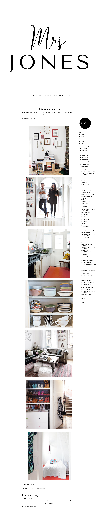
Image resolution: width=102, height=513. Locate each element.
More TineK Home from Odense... (88, 171)
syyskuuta (84, 150)
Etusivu (48, 500)
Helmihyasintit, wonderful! (87, 208)
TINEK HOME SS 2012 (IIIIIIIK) (87, 287)
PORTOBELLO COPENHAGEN (87, 168)
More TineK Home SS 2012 (87, 275)
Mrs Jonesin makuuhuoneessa (87, 282)
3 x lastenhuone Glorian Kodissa (88, 231)
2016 (82, 136)
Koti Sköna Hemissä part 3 (87, 260)
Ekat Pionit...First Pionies (86, 286)
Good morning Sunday (86, 192)
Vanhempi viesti (72, 500)
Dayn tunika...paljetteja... (86, 280)
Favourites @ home (85, 232)
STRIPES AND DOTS (85, 201)
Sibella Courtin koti (85, 237)
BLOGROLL (68, 95)
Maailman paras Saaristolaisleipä (88, 268)
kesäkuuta (84, 155)
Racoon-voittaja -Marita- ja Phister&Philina (87, 256)
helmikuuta (84, 162)
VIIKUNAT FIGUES (85, 203)
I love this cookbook (85, 289)
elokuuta (84, 152)
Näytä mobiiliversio (49, 503)
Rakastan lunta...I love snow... (87, 262)
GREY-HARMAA (84, 223)
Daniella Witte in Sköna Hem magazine (87, 188)
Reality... (83, 241)
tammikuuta (84, 164)
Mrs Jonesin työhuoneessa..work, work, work (88, 292)
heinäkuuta (84, 154)
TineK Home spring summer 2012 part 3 (88, 265)
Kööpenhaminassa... (85, 267)
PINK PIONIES (84, 216)
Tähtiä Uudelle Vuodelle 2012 (87, 296)
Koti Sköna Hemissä (85, 279)
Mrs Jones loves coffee (86, 284)
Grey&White (84, 182)
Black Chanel (84, 180)
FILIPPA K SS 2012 (85, 184)
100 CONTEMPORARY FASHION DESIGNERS (88, 248)
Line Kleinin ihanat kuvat (86, 196)
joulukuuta (84, 145)
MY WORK (61, 95)
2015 (82, 138)
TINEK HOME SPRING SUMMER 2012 (88, 277)
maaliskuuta (84, 161)
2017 (82, 134)
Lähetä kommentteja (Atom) (31, 506)
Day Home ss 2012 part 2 (86, 176)
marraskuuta (84, 146)
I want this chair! (84, 239)
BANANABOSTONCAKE (86, 219)
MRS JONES (38, 95)
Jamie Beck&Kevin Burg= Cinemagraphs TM (86, 225)
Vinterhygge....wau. (85, 273)
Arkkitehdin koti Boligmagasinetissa (86, 251)
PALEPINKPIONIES (85, 186)
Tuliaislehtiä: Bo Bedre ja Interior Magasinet (88, 205)
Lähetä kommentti (28, 498)
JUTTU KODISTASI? (47, 95)
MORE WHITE (84, 221)
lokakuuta (84, 148)
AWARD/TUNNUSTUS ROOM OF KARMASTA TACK (88, 210)
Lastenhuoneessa (85, 259)
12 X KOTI (55, 95)
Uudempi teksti (26, 500)
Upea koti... (83, 242)
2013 (82, 141)
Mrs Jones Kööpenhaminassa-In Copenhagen (88, 178)
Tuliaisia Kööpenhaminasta (87, 169)
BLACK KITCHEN (84, 166)
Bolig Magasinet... (85, 198)
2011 (82, 298)
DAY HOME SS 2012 (85, 212)
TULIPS (82, 199)
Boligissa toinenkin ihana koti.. (87, 194)
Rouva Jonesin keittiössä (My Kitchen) (87, 245)
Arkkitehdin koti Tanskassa (87, 191)
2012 (82, 143)
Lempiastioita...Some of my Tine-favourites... (88, 271)
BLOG (33, 95)
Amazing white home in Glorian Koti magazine (88, 235)
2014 (82, 140)
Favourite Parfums (85, 214)
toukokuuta (84, 157)
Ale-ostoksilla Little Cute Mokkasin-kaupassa (88, 253)
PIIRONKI (83, 218)
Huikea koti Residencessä (86, 294)
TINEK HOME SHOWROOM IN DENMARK (87, 174)
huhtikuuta (84, 159)
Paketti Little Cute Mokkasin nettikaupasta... (87, 228)
